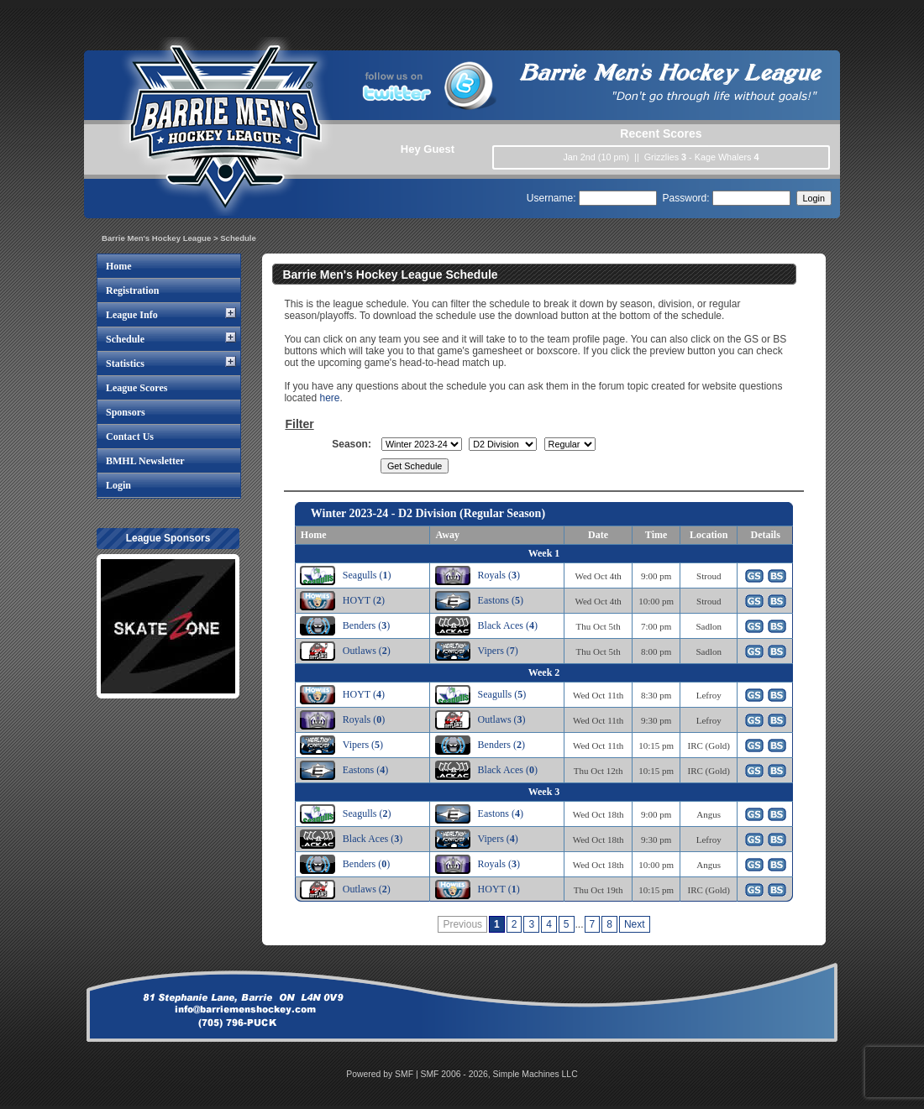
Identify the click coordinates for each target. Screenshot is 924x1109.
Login (118, 485)
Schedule (125, 339)
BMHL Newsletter (145, 461)
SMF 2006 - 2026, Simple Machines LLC (499, 1074)
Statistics (125, 363)
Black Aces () (508, 625)
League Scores (136, 388)
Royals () (499, 575)
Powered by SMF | (383, 1074)
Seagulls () (367, 575)
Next (634, 924)
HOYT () (364, 600)
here (329, 398)
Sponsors (125, 412)
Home (119, 266)
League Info (132, 315)
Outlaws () (367, 651)
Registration (132, 290)
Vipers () (498, 651)
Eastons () (500, 600)
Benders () (366, 625)
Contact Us (130, 436)
